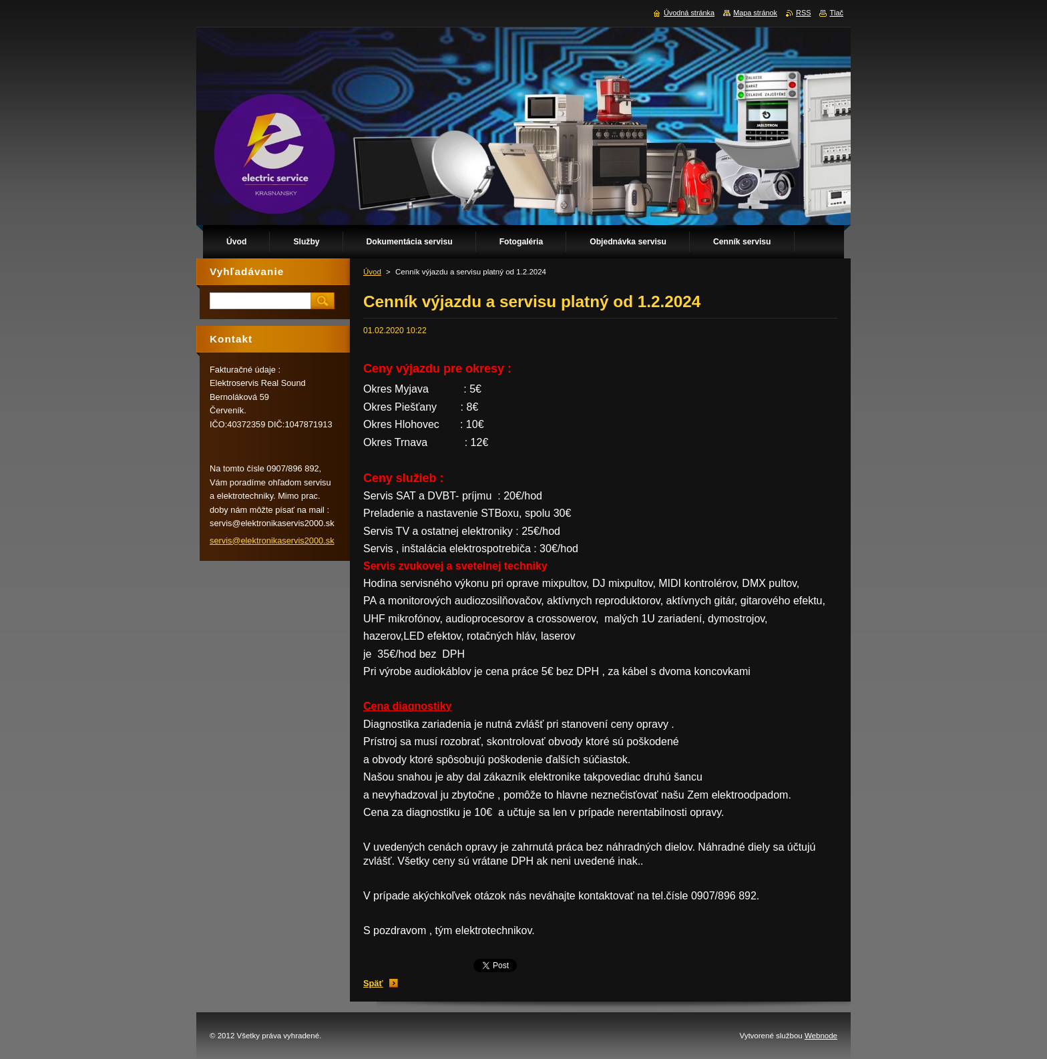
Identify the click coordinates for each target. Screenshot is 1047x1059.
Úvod (372, 272)
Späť (373, 983)
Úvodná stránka (689, 13)
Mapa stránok (755, 13)
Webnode (821, 1036)
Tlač (836, 13)
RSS (803, 13)
